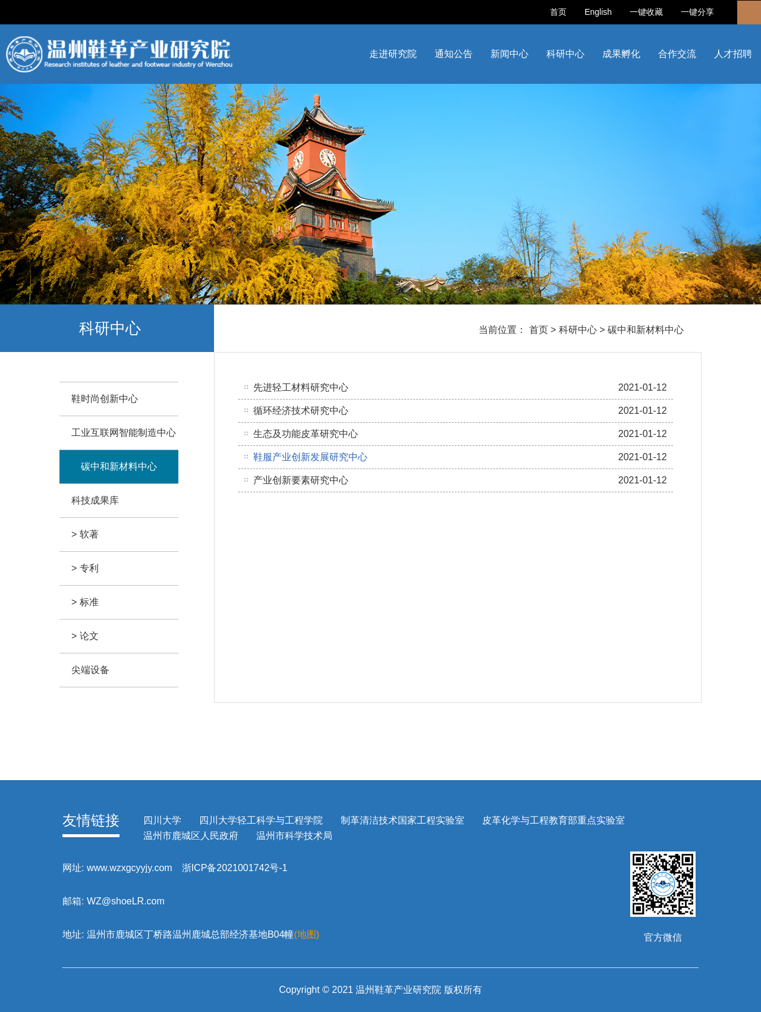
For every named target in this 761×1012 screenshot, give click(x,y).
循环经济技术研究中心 (300, 411)
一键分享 (697, 12)
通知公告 (454, 54)
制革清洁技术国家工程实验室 (402, 820)
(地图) (306, 934)
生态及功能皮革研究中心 (305, 434)
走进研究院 (393, 54)
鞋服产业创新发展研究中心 (310, 457)
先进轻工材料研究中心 (300, 387)
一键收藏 (646, 12)
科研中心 (565, 54)
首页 (558, 12)
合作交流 (677, 54)
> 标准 (85, 602)
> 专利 (85, 568)
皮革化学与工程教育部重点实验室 (553, 820)
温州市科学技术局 (294, 836)
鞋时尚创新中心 (104, 399)
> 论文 (85, 636)
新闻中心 (509, 54)
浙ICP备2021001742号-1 (235, 868)
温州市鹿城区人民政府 (190, 836)
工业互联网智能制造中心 (123, 433)
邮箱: (73, 901)
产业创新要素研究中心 (300, 480)
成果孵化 (621, 54)
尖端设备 (90, 670)
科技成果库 (95, 500)
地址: (73, 934)
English (598, 12)
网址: (73, 868)
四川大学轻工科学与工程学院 (261, 820)
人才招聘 (733, 54)
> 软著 (85, 534)
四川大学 (162, 820)
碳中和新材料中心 (646, 330)
